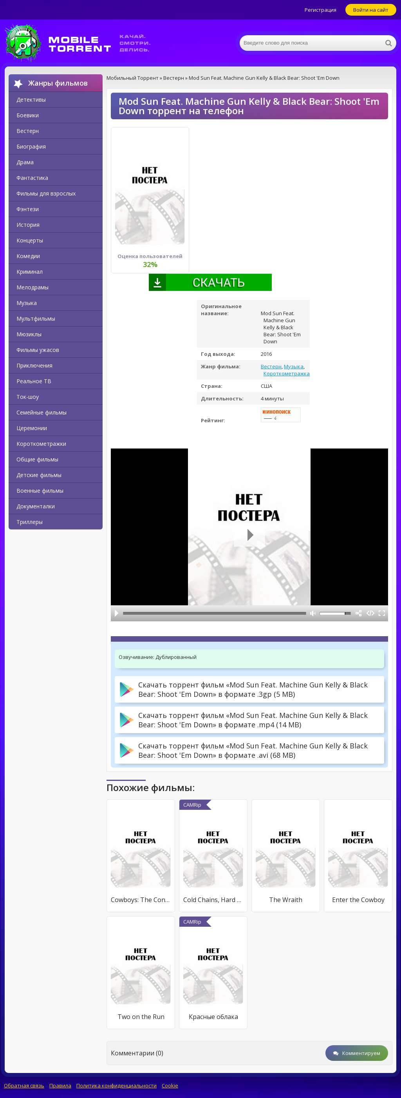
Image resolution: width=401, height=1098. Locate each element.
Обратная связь (24, 1085)
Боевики (27, 115)
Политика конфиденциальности (116, 1085)
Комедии (28, 256)
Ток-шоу (27, 396)
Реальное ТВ (33, 381)
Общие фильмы (37, 459)
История (28, 224)
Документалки (35, 506)
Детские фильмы (38, 475)
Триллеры (29, 522)
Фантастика (32, 177)
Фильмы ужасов (37, 349)
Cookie (170, 1085)
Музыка (26, 303)
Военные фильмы (39, 490)
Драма (25, 162)
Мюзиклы (29, 334)
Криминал (29, 271)
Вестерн (27, 131)
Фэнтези (27, 209)
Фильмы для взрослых (46, 193)
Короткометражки (41, 443)
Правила (60, 1085)
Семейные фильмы (41, 412)
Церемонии (31, 428)
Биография (31, 146)
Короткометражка (287, 373)
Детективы (31, 99)
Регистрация (320, 9)
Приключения (34, 365)
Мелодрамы (32, 287)
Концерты (29, 240)
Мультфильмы (35, 318)
